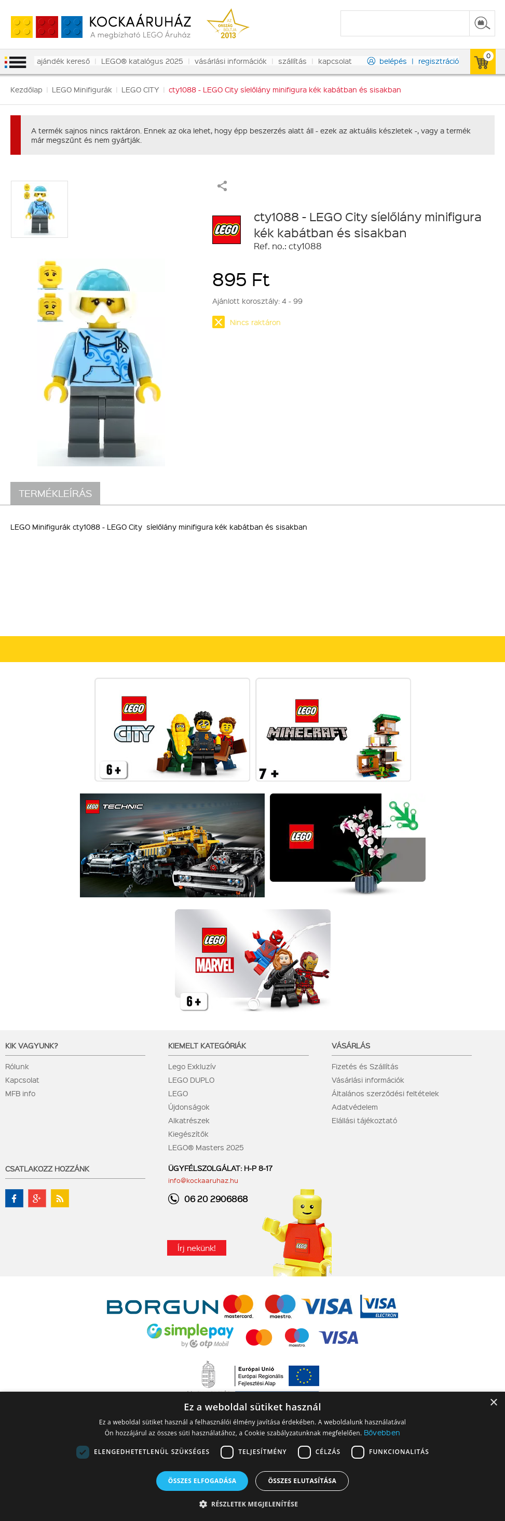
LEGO (178, 1093)
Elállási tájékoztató (364, 1120)
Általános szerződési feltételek (385, 1093)
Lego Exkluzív (192, 1066)
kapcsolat (335, 60)
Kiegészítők (188, 1133)
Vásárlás (351, 1045)
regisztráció (438, 60)
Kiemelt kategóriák (207, 1045)
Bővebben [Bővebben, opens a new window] (382, 1432)
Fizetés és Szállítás (365, 1066)
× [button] (493, 1403)
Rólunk (17, 1066)
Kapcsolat (22, 1079)
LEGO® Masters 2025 (206, 1147)
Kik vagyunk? (31, 1045)
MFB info (20, 1093)
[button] (252, 1504)
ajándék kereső (63, 60)
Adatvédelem (355, 1106)
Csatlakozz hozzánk (47, 1168)
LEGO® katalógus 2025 (142, 60)
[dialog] (252, 1456)
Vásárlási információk (368, 1079)
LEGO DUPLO (191, 1079)
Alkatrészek (189, 1120)
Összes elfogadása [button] (202, 1480)
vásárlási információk (231, 60)
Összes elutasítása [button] (302, 1480)
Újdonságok (189, 1106)
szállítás (292, 60)
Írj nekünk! (197, 1248)
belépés (393, 60)
